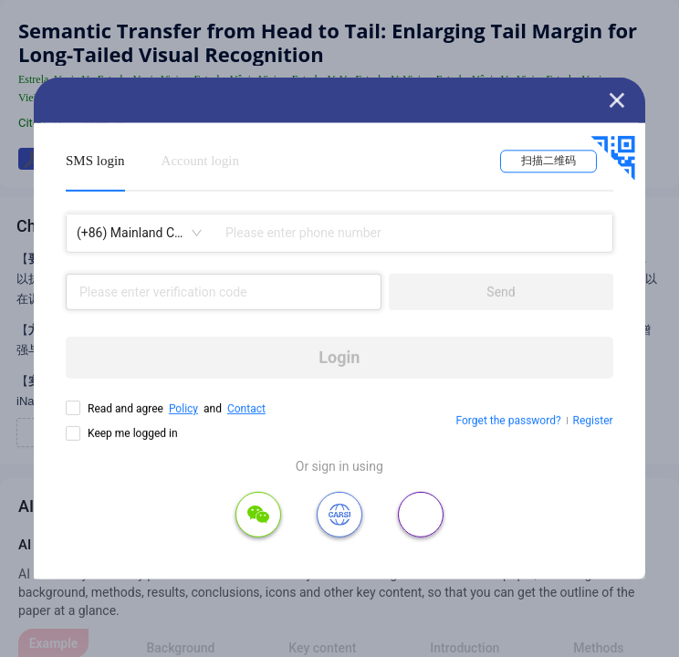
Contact (246, 408)
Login (339, 357)
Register (593, 420)
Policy (183, 408)
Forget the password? (508, 420)
